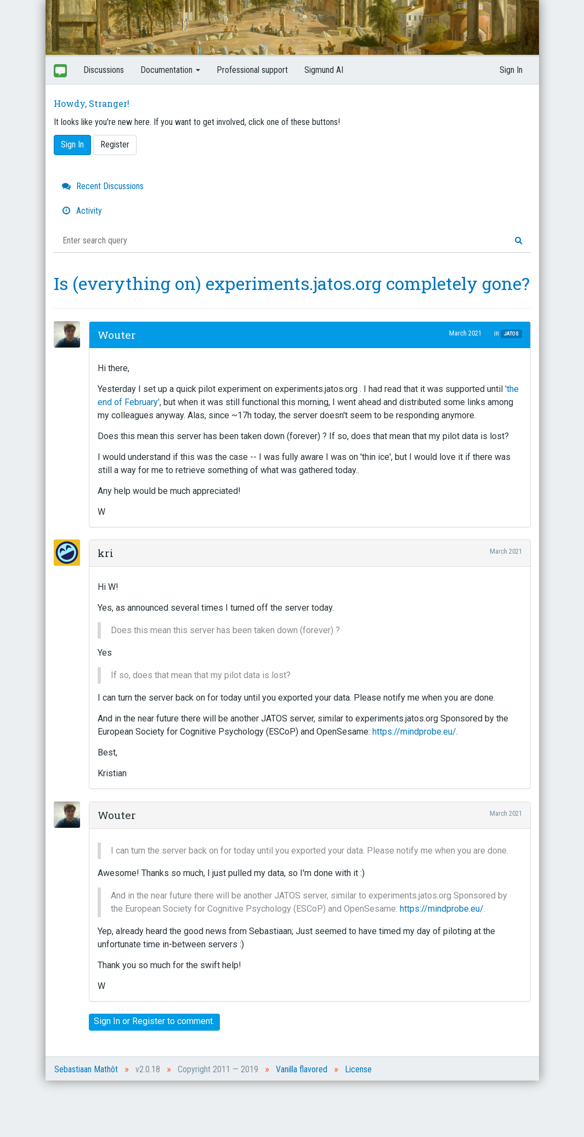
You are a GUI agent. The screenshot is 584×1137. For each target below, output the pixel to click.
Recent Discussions (103, 186)
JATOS (511, 334)
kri (106, 553)
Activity (82, 211)
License (358, 1069)
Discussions (103, 70)
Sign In (511, 70)
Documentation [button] (170, 70)
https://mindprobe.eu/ (414, 731)
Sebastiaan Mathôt (86, 1069)
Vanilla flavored (301, 1069)
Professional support (252, 70)
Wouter (117, 335)
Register (114, 144)
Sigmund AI (323, 70)
